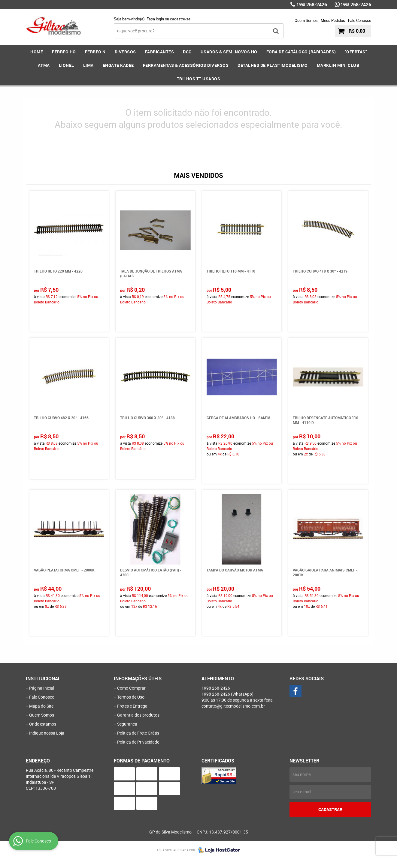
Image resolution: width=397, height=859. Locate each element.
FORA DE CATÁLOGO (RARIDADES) (301, 52)
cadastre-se (180, 19)
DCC (187, 52)
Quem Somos (306, 20)
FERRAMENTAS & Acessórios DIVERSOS (186, 65)
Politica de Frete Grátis (138, 733)
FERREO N (95, 52)
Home (36, 52)
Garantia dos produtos (138, 715)
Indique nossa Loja (46, 733)
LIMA (88, 65)
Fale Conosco (359, 20)
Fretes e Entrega (132, 706)
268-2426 (312, 4)
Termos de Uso (130, 697)
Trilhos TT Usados (198, 79)
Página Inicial (41, 688)
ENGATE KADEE (118, 65)
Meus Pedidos (333, 20)
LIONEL (66, 65)
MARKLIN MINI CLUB (338, 65)
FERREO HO (64, 52)
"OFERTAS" (356, 52)
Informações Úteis (138, 678)
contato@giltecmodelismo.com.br (233, 706)
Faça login (155, 19)
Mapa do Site (41, 706)
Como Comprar (131, 688)
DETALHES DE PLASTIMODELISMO (273, 65)
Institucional (43, 678)
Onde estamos (42, 724)
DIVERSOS (125, 52)
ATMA (44, 65)
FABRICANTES (159, 52)
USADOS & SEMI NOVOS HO (229, 52)
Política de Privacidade (138, 742)
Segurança (127, 724)
